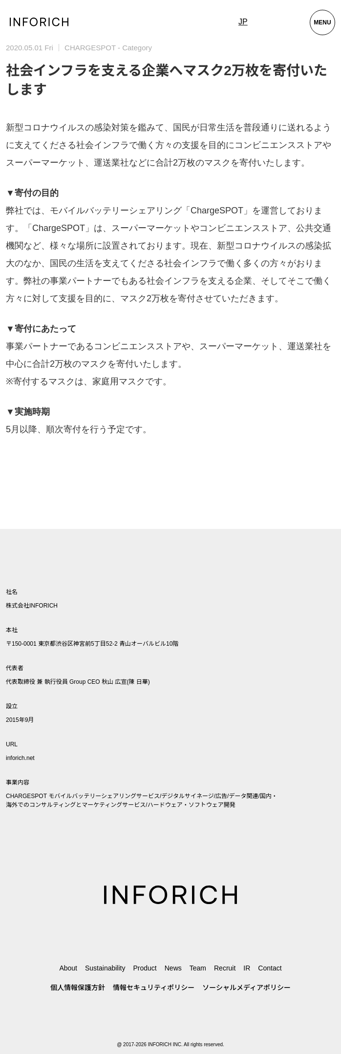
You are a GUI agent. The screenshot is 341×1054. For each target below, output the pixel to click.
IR (246, 968)
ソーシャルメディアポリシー (246, 987)
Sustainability (105, 968)
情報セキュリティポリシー (153, 987)
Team (198, 968)
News (173, 968)
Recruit (224, 968)
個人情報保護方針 (77, 987)
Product (144, 968)
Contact (269, 968)
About (68, 968)
